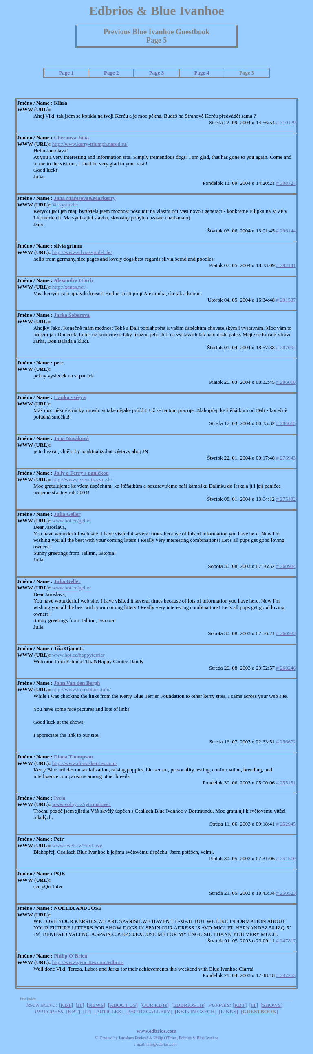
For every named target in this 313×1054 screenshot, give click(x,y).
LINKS (228, 1011)
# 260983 (286, 633)
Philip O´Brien (70, 956)
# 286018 (286, 382)
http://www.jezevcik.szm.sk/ (82, 479)
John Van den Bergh (77, 683)
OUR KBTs (154, 1005)
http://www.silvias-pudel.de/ (82, 252)
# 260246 (286, 668)
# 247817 (286, 941)
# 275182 (286, 499)
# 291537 (286, 300)
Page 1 (66, 73)
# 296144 (286, 231)
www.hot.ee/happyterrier (78, 655)
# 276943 (286, 458)
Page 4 (201, 73)
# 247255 (286, 975)
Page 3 (156, 73)
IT (79, 1005)
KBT (66, 1005)
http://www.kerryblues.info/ (81, 689)
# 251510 (286, 858)
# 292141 (286, 265)
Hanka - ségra (70, 397)
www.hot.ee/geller (71, 520)
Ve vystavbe (65, 205)
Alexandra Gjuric (74, 280)
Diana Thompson (73, 757)
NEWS (96, 1005)
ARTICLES (108, 1011)
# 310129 (286, 122)
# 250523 (286, 893)
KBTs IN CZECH (195, 1011)
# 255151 (286, 783)
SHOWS (271, 1005)
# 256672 (286, 741)
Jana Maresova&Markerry (84, 198)
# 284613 (286, 423)
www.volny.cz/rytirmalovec (81, 804)
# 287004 (286, 347)
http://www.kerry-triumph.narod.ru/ (90, 144)
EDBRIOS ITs (188, 1005)
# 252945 (286, 824)
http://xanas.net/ (69, 287)
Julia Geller (67, 514)
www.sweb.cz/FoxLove (77, 845)
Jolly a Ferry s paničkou (81, 473)
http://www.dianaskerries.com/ (84, 763)
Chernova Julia (71, 137)
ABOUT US (123, 1005)
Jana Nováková (71, 438)
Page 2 (111, 73)
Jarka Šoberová (72, 315)
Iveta (59, 798)
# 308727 (286, 183)
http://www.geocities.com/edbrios (87, 962)
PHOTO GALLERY (148, 1011)
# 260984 (286, 566)
